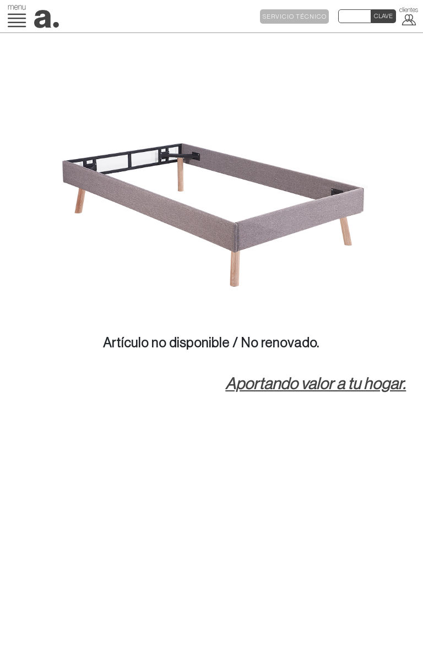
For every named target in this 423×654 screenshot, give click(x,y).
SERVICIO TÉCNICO (295, 17)
